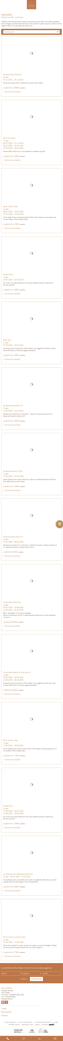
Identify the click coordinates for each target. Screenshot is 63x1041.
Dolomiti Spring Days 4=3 (13, 537)
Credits (56, 1022)
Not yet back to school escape (14, 937)
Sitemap (37, 1024)
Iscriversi (36, 979)
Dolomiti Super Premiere (12, 74)
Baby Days (7, 340)
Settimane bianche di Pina (12, 471)
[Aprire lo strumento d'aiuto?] (59, 524)
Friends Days (8, 274)
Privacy (24, 979)
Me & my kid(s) (9, 138)
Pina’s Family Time (10, 207)
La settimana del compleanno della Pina (18, 874)
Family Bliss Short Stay (12, 602)
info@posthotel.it (7, 999)
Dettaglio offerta (11, 92)
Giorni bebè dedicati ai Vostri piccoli (16, 672)
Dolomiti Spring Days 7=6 (13, 406)
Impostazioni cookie (27, 1024)
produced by (48, 1024)
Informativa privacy (14, 1024)
